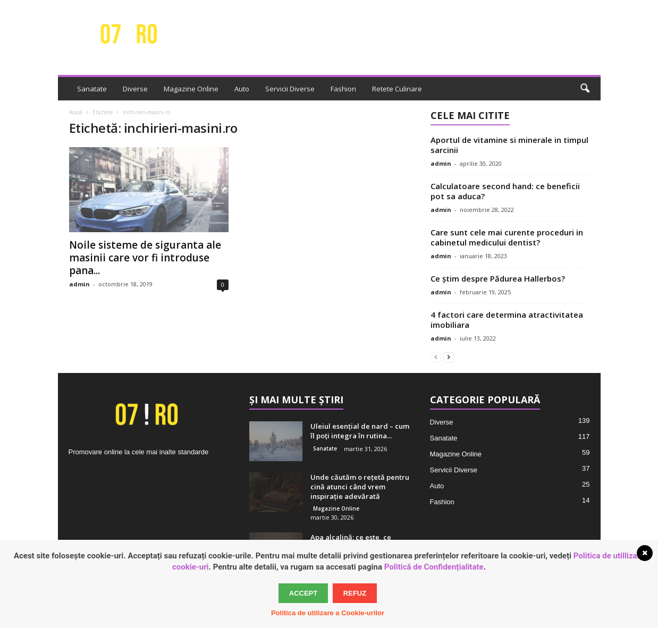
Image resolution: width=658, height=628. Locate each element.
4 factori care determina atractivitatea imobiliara (507, 319)
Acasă (75, 112)
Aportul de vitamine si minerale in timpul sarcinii (509, 144)
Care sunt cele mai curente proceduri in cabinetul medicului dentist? (507, 237)
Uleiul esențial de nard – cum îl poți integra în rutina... (359, 430)
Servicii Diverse (290, 89)
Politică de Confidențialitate (434, 567)
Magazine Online (191, 89)
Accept (303, 593)
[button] (584, 88)
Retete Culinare (397, 89)
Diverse (135, 89)
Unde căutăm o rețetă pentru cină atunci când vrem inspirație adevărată (359, 486)
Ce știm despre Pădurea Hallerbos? (498, 278)
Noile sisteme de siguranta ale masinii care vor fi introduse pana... (145, 257)
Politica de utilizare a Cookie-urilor (327, 613)
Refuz (354, 593)
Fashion (343, 89)
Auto (241, 89)
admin (79, 284)
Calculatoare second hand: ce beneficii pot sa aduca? (505, 191)
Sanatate (92, 89)
